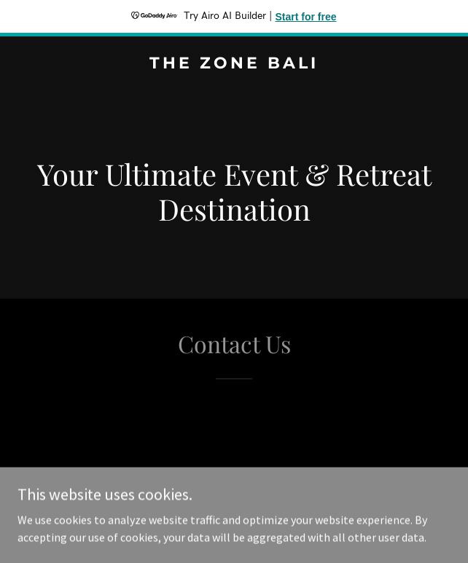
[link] (234, 64)
